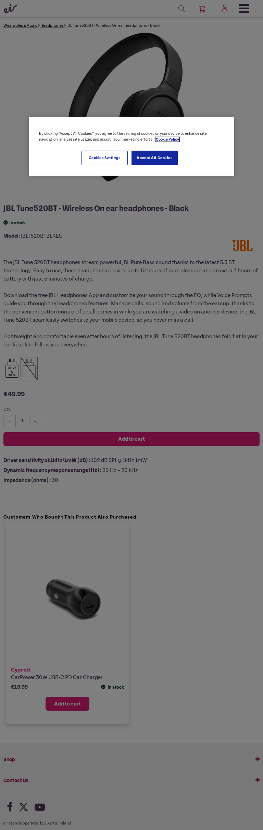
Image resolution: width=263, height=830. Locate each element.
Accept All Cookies (154, 158)
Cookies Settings (105, 158)
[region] (131, 146)
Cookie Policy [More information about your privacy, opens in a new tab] (167, 139)
